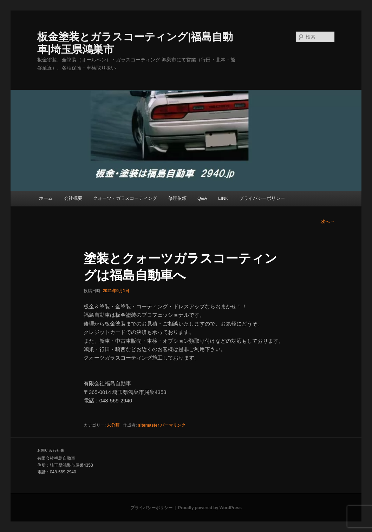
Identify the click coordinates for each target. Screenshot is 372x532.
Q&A (202, 198)
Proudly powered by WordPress (210, 507)
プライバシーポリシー (262, 198)
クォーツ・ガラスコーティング (125, 198)
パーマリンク (172, 425)
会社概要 (73, 198)
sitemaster (148, 425)
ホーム (46, 198)
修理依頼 (177, 198)
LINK (223, 198)
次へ (328, 221)
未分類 (113, 425)
